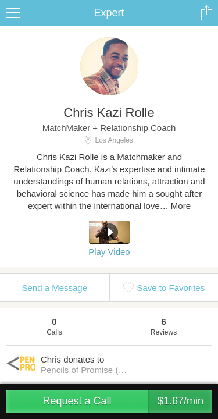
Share (206, 13)
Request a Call (127, 401)
